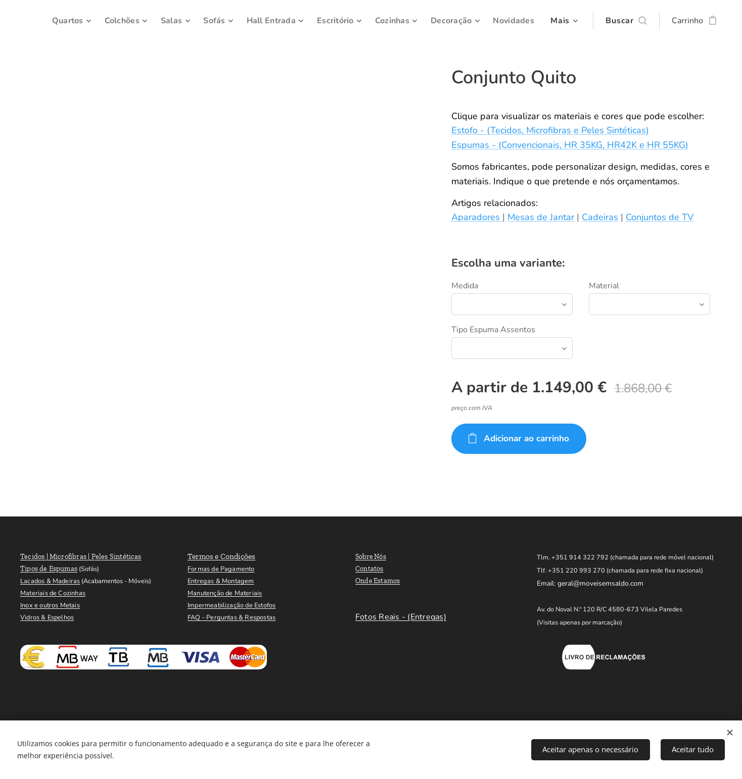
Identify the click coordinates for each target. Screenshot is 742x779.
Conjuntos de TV (659, 217)
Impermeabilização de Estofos (231, 605)
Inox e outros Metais (50, 605)
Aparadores (476, 217)
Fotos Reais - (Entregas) (400, 616)
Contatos (369, 568)
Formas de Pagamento (221, 569)
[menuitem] (114, 20)
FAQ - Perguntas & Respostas (231, 617)
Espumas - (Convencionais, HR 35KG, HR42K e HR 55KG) (569, 145)
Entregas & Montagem (221, 581)
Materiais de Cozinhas (52, 593)
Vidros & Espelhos (47, 617)
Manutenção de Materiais (225, 593)
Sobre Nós (370, 556)
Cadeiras (600, 217)
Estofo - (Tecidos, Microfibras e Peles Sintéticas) (550, 130)
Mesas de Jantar (540, 217)
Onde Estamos (377, 581)
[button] (626, 20)
